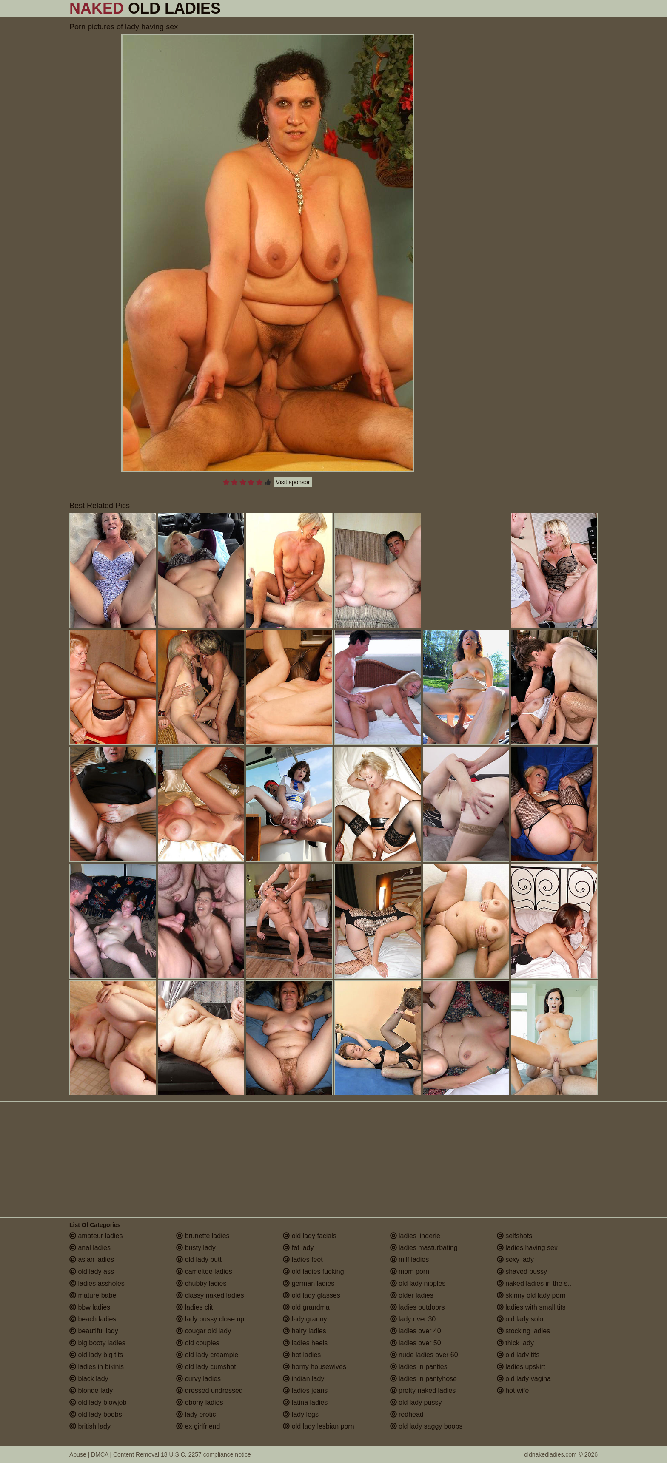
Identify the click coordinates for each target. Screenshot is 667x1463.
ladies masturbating (424, 1247)
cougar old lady (203, 1331)
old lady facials (309, 1235)
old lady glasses (311, 1295)
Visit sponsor (293, 482)
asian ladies (91, 1259)
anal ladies (90, 1247)
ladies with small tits (531, 1307)
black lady (88, 1378)
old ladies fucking (313, 1271)
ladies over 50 (415, 1343)
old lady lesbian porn (318, 1426)
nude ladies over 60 (424, 1354)
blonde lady (91, 1390)
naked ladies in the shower (541, 1283)
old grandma (306, 1307)
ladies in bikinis (96, 1366)
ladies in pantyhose (423, 1378)
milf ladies (409, 1259)
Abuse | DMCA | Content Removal (114, 1454)
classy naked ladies (210, 1295)
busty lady (195, 1247)
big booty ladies (97, 1343)
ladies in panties (419, 1366)
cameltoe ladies (204, 1271)
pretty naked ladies (423, 1390)
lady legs (301, 1414)
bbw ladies (89, 1307)
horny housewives (314, 1366)
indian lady (303, 1378)
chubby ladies (201, 1283)
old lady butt (199, 1259)
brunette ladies (202, 1235)
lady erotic (196, 1414)
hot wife (513, 1390)
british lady (90, 1426)
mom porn (409, 1271)
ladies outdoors (417, 1307)
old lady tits (518, 1354)
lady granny (305, 1319)
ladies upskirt (521, 1366)
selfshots (515, 1235)
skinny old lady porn (531, 1295)
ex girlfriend (198, 1426)
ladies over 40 (415, 1331)
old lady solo (520, 1319)
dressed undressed (209, 1390)
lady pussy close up (210, 1319)
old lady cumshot (206, 1366)
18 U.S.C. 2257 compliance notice (206, 1454)
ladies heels (305, 1343)
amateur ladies (96, 1235)
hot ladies (302, 1354)
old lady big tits (96, 1354)
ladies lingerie (415, 1235)
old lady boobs (95, 1414)
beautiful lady (93, 1331)
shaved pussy (522, 1271)
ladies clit (194, 1307)
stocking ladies (523, 1331)
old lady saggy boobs (426, 1426)
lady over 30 (413, 1319)
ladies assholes (97, 1283)
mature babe (92, 1295)
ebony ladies (199, 1402)
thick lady (515, 1343)
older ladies (411, 1295)
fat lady (298, 1247)
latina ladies (305, 1402)
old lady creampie (207, 1354)
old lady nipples (418, 1283)
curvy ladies (198, 1378)
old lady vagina (524, 1378)
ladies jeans (305, 1390)
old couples (197, 1343)
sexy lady (515, 1259)
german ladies (308, 1283)
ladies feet (302, 1259)
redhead (407, 1414)
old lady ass (91, 1271)
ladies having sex (527, 1247)
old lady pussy (416, 1402)
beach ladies (92, 1319)
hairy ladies (304, 1331)
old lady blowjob (97, 1402)
